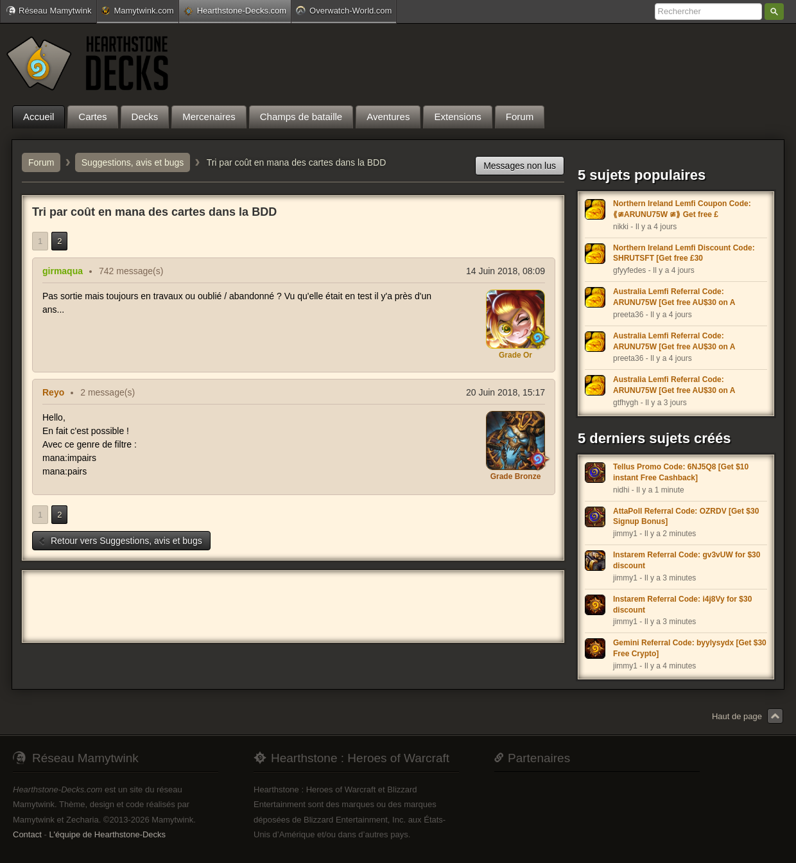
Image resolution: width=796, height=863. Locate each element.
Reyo (53, 392)
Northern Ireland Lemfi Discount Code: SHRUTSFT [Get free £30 (684, 253)
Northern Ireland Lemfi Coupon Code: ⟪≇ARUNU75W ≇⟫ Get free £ (682, 209)
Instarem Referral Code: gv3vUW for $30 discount (686, 560)
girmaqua (62, 271)
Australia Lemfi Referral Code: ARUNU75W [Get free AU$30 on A (674, 297)
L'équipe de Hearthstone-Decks (107, 834)
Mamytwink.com (137, 10)
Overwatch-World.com (344, 10)
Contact (27, 834)
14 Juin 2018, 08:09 (505, 271)
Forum (41, 162)
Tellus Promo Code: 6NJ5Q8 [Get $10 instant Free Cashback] (680, 472)
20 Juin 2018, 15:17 (505, 392)
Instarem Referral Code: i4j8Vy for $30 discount (682, 605)
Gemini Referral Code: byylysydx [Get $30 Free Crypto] (689, 648)
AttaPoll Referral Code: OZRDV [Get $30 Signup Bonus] (686, 517)
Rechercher (774, 11)
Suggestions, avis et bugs (133, 162)
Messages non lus (519, 166)
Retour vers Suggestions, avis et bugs (120, 541)
